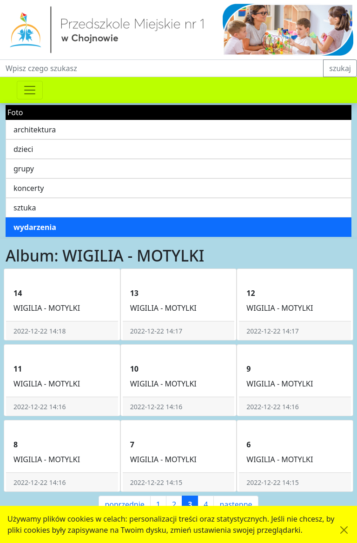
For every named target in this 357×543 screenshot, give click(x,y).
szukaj (340, 68)
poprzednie (124, 504)
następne (235, 504)
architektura (34, 129)
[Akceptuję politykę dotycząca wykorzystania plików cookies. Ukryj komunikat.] (344, 530)
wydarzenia (34, 227)
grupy (23, 169)
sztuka (24, 208)
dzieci (23, 149)
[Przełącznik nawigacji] (30, 90)
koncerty (28, 188)
